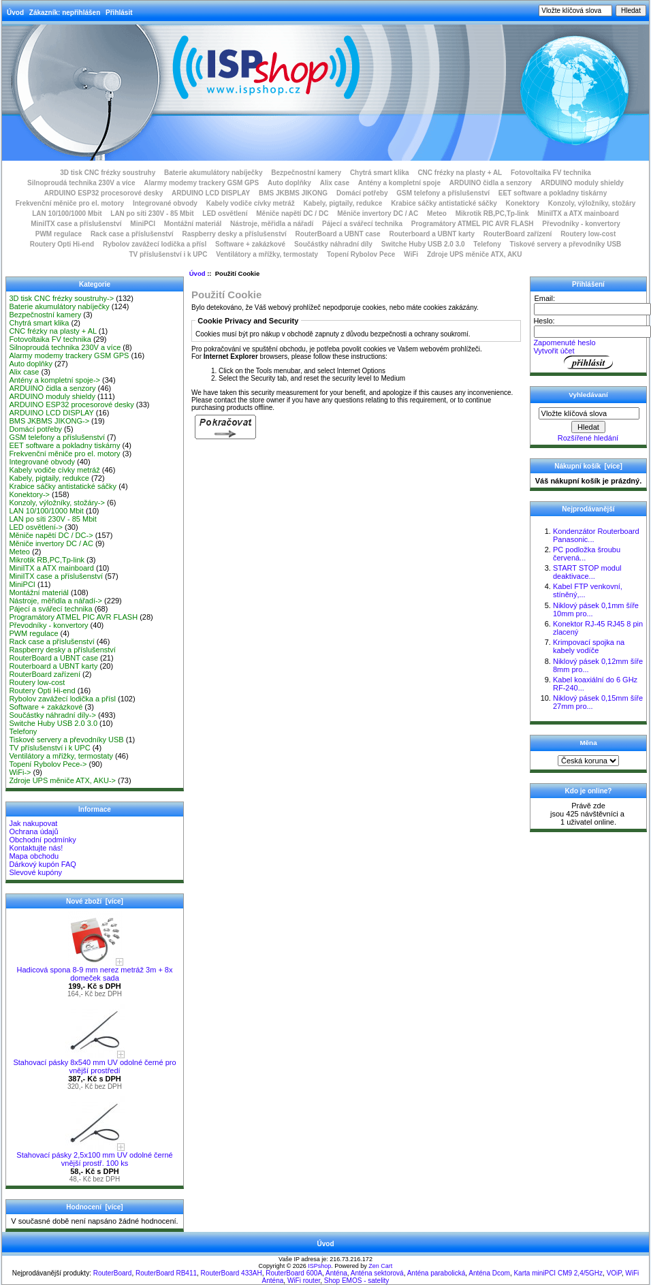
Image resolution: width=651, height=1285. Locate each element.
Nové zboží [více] (94, 901)
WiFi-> (20, 772)
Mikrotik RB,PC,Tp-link (492, 213)
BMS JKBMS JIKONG (293, 193)
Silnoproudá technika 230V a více (81, 183)
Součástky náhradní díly (333, 244)
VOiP (614, 1273)
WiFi (411, 254)
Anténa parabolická (436, 1273)
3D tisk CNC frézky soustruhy (107, 172)
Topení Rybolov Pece (361, 254)
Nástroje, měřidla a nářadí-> (55, 601)
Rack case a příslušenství (132, 234)
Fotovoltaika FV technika (551, 172)
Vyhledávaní (588, 394)
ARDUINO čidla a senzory (490, 183)
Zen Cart (380, 1266)
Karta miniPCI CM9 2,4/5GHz (558, 1273)
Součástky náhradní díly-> (52, 715)
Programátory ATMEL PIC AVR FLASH (472, 223)
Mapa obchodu (34, 856)
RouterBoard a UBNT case (338, 234)
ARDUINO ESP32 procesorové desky (103, 193)
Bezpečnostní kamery (306, 172)
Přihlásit (119, 12)
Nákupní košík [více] (588, 466)
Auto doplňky (289, 183)
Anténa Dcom (489, 1273)
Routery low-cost (588, 234)
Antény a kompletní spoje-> (54, 380)
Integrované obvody (165, 203)
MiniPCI (142, 223)
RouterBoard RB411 (166, 1273)
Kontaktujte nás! (36, 848)
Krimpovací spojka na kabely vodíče (588, 646)
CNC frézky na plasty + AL (459, 172)
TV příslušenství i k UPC (168, 254)
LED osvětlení (224, 213)
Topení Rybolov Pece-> (47, 764)
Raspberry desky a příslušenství (234, 234)
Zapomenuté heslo (564, 342)
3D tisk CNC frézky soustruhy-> (61, 298)
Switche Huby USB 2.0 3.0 (423, 244)
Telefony (487, 244)
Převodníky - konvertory (581, 223)
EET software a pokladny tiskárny (552, 193)
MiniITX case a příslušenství (76, 223)
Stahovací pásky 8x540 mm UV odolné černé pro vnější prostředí (94, 1063)
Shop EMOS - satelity (357, 1280)
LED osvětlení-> (36, 527)
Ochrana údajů (33, 831)
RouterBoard (112, 1273)
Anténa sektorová (377, 1273)
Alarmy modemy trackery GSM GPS (201, 183)
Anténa (336, 1273)
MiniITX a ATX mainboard (577, 213)
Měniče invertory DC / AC (377, 213)
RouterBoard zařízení (517, 234)
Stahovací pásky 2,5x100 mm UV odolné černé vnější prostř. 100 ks (94, 1155)
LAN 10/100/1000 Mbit (66, 213)
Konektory (522, 203)
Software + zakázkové (250, 244)
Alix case (334, 183)
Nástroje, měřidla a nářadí (271, 223)
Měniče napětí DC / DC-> (51, 535)
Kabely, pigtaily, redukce (343, 203)
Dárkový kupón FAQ (42, 864)
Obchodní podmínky (42, 840)
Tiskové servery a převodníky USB (566, 244)
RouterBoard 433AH (231, 1273)
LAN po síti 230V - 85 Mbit (151, 213)
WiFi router (303, 1280)
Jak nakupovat (33, 823)
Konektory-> (29, 494)
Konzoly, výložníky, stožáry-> (57, 502)
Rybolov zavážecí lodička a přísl (154, 244)
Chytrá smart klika (379, 172)
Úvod (15, 12)
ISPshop (319, 1266)
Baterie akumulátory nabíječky (213, 172)
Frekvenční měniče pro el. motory (70, 203)
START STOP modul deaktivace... (587, 572)
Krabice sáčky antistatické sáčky (444, 203)
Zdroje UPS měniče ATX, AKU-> (62, 780)
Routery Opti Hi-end (62, 244)
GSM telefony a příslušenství (443, 193)
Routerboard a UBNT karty (432, 234)
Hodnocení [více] (94, 1207)
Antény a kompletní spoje (399, 183)
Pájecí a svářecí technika (362, 223)
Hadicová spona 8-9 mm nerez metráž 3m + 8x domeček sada (95, 970)
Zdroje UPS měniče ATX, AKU (474, 254)
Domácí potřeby (362, 193)
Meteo (437, 213)
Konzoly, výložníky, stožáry (592, 203)
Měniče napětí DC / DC (292, 213)
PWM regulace (58, 234)
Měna (588, 742)
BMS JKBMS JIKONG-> (49, 421)
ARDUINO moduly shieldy (582, 183)
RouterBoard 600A (294, 1273)
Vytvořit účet (553, 351)
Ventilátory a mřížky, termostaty (267, 254)
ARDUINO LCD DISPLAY (211, 193)
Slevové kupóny (35, 872)
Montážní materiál (192, 223)
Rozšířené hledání (588, 438)
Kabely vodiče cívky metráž (250, 203)
